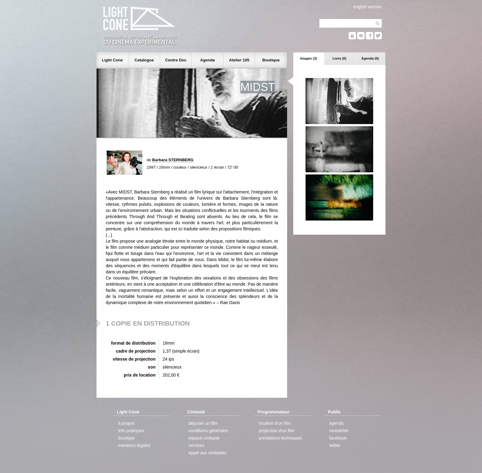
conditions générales (208, 430)
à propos (126, 423)
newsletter (339, 430)
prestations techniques (280, 438)
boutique (126, 438)
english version (367, 6)
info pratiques (131, 430)
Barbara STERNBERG (172, 160)
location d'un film (275, 423)
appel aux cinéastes (207, 452)
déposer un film (203, 423)
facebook (338, 438)
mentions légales (134, 445)
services (196, 445)
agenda (336, 423)
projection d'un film (276, 430)
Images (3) (308, 58)
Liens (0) (339, 58)
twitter (335, 445)
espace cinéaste (203, 438)
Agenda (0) (370, 58)
